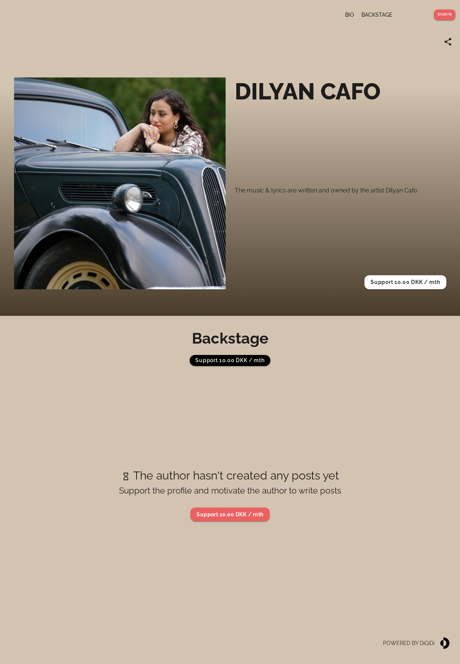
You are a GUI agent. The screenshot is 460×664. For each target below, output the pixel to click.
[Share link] (448, 42)
